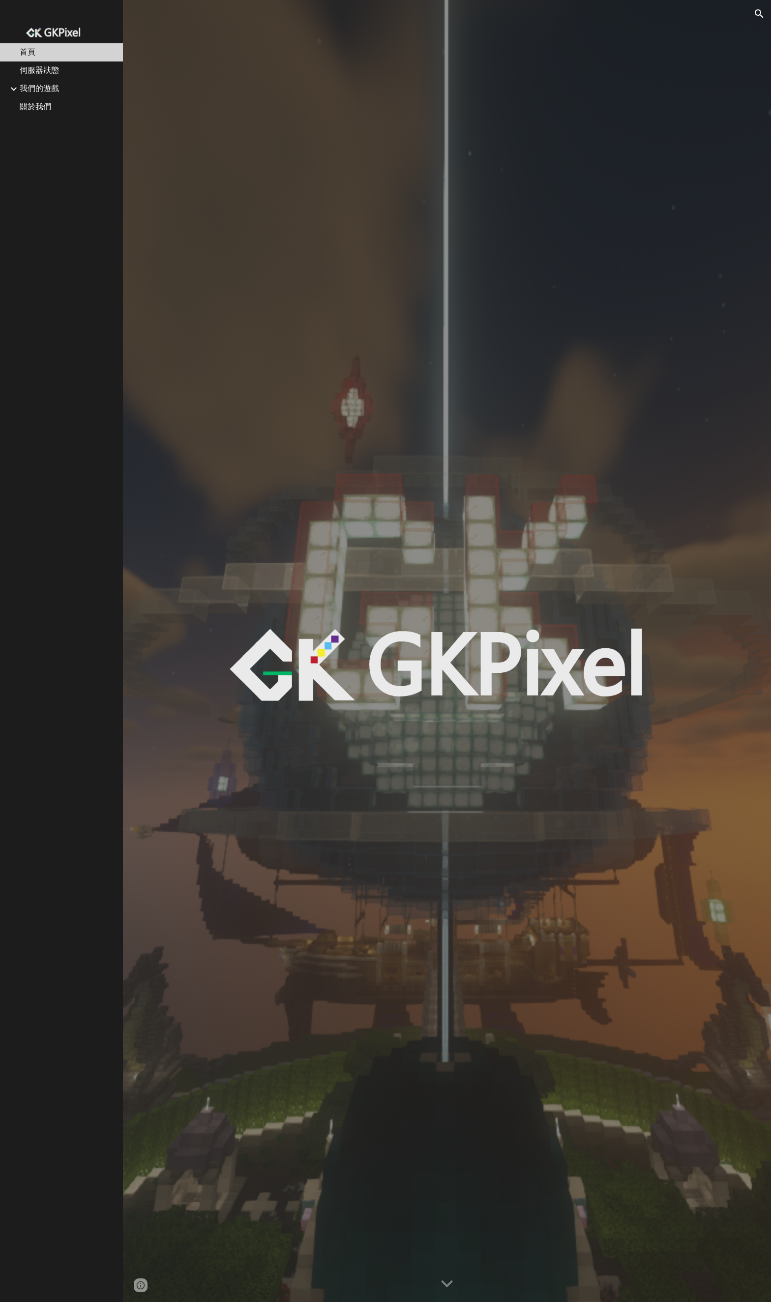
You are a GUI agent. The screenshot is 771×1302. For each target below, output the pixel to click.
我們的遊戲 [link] (39, 88)
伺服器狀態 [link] (39, 70)
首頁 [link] (27, 52)
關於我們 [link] (35, 106)
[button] (759, 14)
